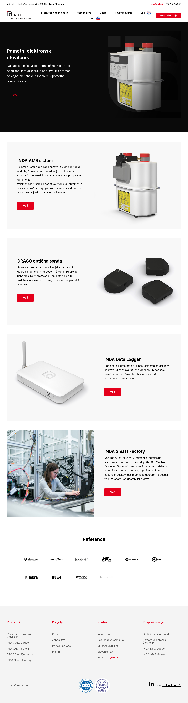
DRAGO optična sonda (21, 654)
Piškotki (57, 651)
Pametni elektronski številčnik (19, 635)
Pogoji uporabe (61, 645)
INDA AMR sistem (18, 648)
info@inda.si (157, 4)
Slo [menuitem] (92, 18)
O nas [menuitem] (103, 12)
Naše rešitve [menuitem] (84, 12)
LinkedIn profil (171, 685)
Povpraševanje (168, 15)
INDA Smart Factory (19, 660)
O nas (55, 634)
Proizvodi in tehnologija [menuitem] (54, 12)
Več (15, 95)
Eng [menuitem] (143, 12)
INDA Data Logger (18, 642)
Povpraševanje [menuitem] (123, 12)
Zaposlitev (58, 639)
